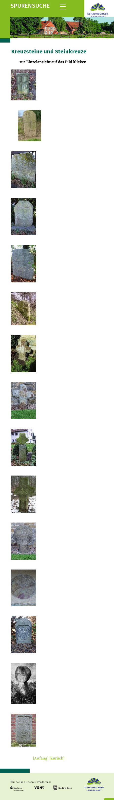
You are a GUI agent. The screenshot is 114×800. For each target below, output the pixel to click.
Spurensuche (30, 5)
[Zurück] (56, 758)
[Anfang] (40, 758)
